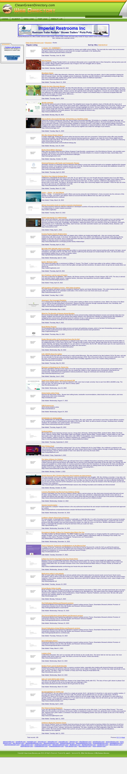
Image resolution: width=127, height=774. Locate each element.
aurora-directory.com (112, 741)
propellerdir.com (20, 741)
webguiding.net (52, 741)
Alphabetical (102, 45)
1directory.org (73, 741)
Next (123, 737)
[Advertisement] (85, 10)
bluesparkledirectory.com (83, 743)
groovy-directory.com (99, 746)
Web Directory (89, 753)
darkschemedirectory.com (60, 744)
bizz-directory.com (18, 743)
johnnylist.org (42, 741)
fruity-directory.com (71, 746)
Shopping (48, 42)
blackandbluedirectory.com (33, 743)
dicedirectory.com (102, 744)
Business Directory (103, 753)
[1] (117, 737)
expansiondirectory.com (56, 746)
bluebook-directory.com (67, 743)
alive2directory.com (85, 741)
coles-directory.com (27, 744)
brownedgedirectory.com (100, 743)
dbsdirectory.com (75, 744)
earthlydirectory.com (27, 746)
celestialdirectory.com (116, 743)
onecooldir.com (63, 741)
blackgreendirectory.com (51, 743)
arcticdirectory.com (98, 741)
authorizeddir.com (8, 741)
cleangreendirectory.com (11, 744)
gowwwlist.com (31, 741)
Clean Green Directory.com (35, 42)
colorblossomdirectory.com (42, 744)
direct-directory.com (116, 744)
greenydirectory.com (85, 746)
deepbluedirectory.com (89, 744)
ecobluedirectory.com (41, 746)
